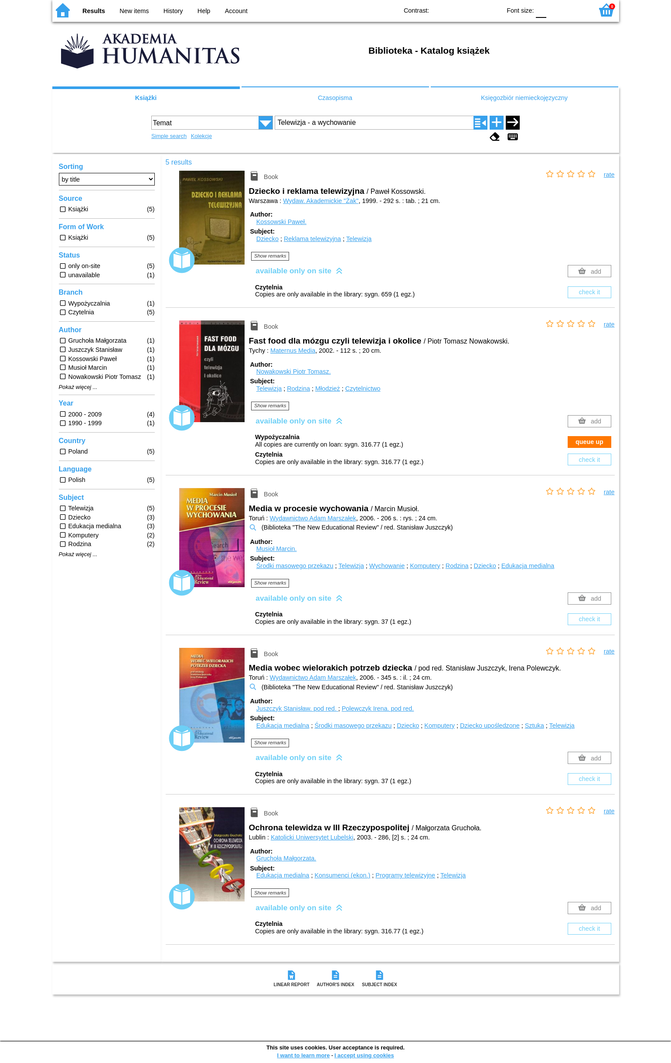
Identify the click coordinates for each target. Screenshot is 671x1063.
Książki (146, 97)
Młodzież (327, 388)
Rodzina (298, 388)
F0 (541, 10)
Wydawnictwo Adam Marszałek (313, 518)
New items (134, 10)
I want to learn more (303, 1055)
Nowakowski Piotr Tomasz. (293, 371)
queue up (589, 441)
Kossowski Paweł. (281, 221)
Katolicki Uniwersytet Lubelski (312, 837)
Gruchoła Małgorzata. (286, 858)
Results (93, 10)
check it (589, 292)
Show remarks (270, 255)
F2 (576, 10)
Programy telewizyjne (405, 875)
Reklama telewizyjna (312, 238)
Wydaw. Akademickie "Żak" (320, 200)
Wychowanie (387, 565)
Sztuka (534, 725)
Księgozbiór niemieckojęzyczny (524, 97)
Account (236, 10)
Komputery (425, 565)
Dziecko (267, 238)
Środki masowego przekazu (295, 565)
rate (609, 174)
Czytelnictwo (363, 388)
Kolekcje (201, 136)
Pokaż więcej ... (78, 387)
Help (204, 10)
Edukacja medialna (528, 565)
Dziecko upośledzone (490, 725)
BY (491, 10)
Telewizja (358, 238)
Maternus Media (292, 350)
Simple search (169, 136)
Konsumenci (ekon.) (342, 875)
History (173, 10)
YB (474, 10)
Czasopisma (335, 97)
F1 (556, 10)
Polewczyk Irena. (378, 708)
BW (456, 10)
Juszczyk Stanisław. (297, 708)
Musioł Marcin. (276, 548)
